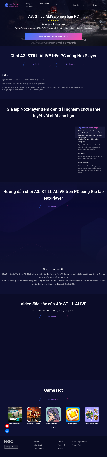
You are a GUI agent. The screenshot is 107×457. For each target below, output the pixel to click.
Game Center (44, 4)
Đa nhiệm (81, 153)
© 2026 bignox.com (79, 442)
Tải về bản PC (37, 64)
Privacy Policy (77, 445)
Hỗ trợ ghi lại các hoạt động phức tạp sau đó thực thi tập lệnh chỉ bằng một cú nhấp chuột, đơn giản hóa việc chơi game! (89, 169)
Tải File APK (70, 64)
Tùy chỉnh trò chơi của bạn (88, 128)
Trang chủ (30, 4)
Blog (63, 4)
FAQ (55, 4)
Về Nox (36, 442)
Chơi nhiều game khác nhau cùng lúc (88, 140)
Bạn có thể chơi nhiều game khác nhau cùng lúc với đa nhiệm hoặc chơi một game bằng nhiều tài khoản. (90, 147)
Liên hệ (60, 442)
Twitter (60, 448)
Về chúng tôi (38, 445)
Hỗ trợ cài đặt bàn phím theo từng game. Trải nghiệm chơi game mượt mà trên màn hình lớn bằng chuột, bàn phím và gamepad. (90, 134)
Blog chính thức (39, 448)
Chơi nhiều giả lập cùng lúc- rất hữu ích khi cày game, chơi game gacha (90, 157)
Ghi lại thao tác (84, 163)
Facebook (29, 6)
